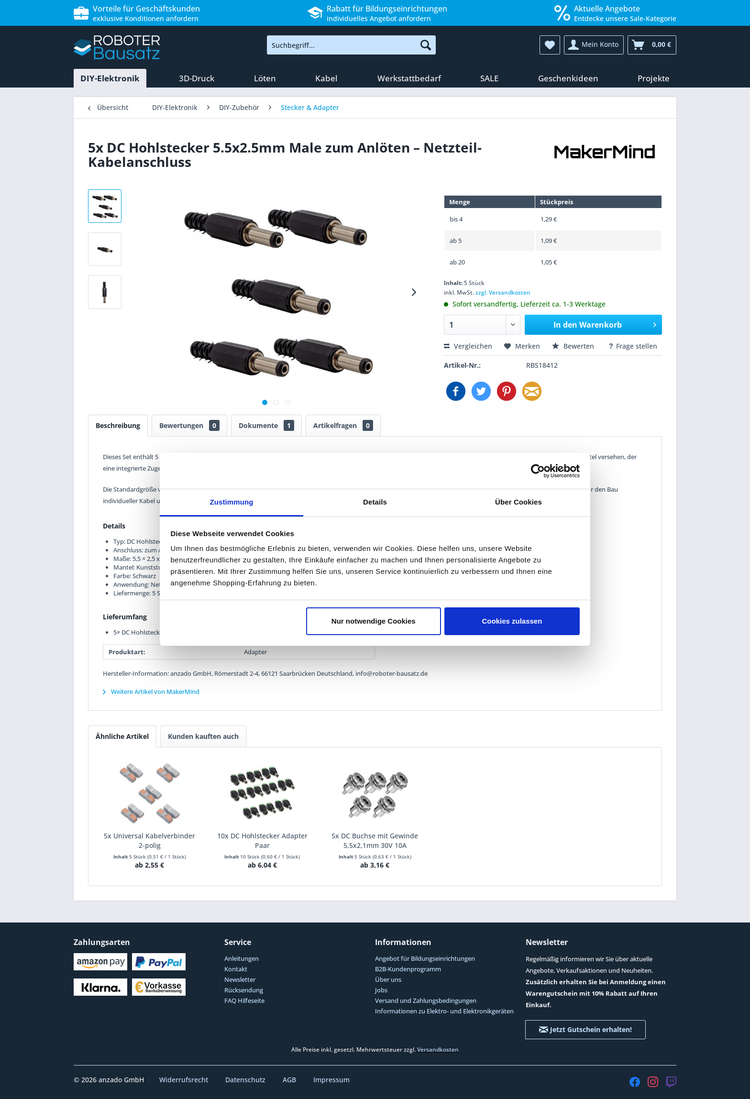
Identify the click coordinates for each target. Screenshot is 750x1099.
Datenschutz (246, 1079)
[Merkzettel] (550, 45)
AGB (290, 1079)
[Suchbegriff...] (351, 45)
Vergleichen (468, 346)
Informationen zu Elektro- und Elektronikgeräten (444, 1011)
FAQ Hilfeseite (244, 1000)
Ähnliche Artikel (122, 736)
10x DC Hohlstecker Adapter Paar (262, 840)
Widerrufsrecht (184, 1079)
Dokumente (266, 425)
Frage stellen (632, 346)
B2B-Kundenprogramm (408, 969)
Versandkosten (438, 1049)
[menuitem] (351, 45)
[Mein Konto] (594, 45)
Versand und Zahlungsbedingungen (425, 1000)
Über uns (388, 979)
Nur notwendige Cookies (373, 621)
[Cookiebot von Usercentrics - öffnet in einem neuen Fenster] (538, 471)
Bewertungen (189, 425)
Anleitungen (241, 958)
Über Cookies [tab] (518, 502)
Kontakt (235, 969)
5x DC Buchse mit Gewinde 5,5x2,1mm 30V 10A (374, 840)
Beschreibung (118, 425)
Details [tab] (375, 502)
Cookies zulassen (512, 621)
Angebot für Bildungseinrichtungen (425, 958)
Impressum (331, 1079)
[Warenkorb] (652, 45)
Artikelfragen (343, 425)
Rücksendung (243, 990)
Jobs (381, 990)
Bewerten (574, 346)
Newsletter (239, 979)
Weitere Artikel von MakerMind (151, 691)
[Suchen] (426, 45)
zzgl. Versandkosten (502, 292)
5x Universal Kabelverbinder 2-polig (149, 840)
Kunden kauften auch (203, 736)
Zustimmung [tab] (232, 502)
